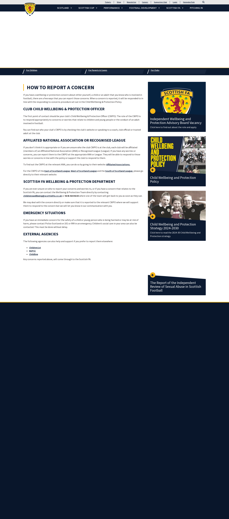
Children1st (35, 247)
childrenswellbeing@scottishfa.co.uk (42, 195)
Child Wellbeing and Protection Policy (173, 179)
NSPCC (32, 250)
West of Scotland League (84, 170)
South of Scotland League (118, 170)
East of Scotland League (57, 170)
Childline (33, 254)
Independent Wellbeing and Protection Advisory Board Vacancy (175, 121)
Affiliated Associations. (118, 164)
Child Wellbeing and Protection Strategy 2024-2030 (173, 226)
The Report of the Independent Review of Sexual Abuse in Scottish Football (175, 286)
